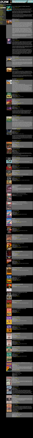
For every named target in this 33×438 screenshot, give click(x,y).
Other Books (1, 6)
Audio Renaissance (17, 100)
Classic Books (1, 4)
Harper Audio (16, 378)
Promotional (1, 13)
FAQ (0, 22)
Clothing (1, 15)
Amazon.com (18, 91)
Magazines (1, 8)
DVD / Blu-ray (1, 12)
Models (1, 18)
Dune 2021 (1, 11)
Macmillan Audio (17, 7)
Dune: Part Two (2, 10)
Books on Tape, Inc (17, 211)
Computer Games (2, 19)
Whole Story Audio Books (18, 68)
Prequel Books (1, 5)
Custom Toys (1, 17)
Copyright (1, 23)
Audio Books (1, 7)
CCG (0, 20)
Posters (1, 14)
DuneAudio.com (19, 103)
